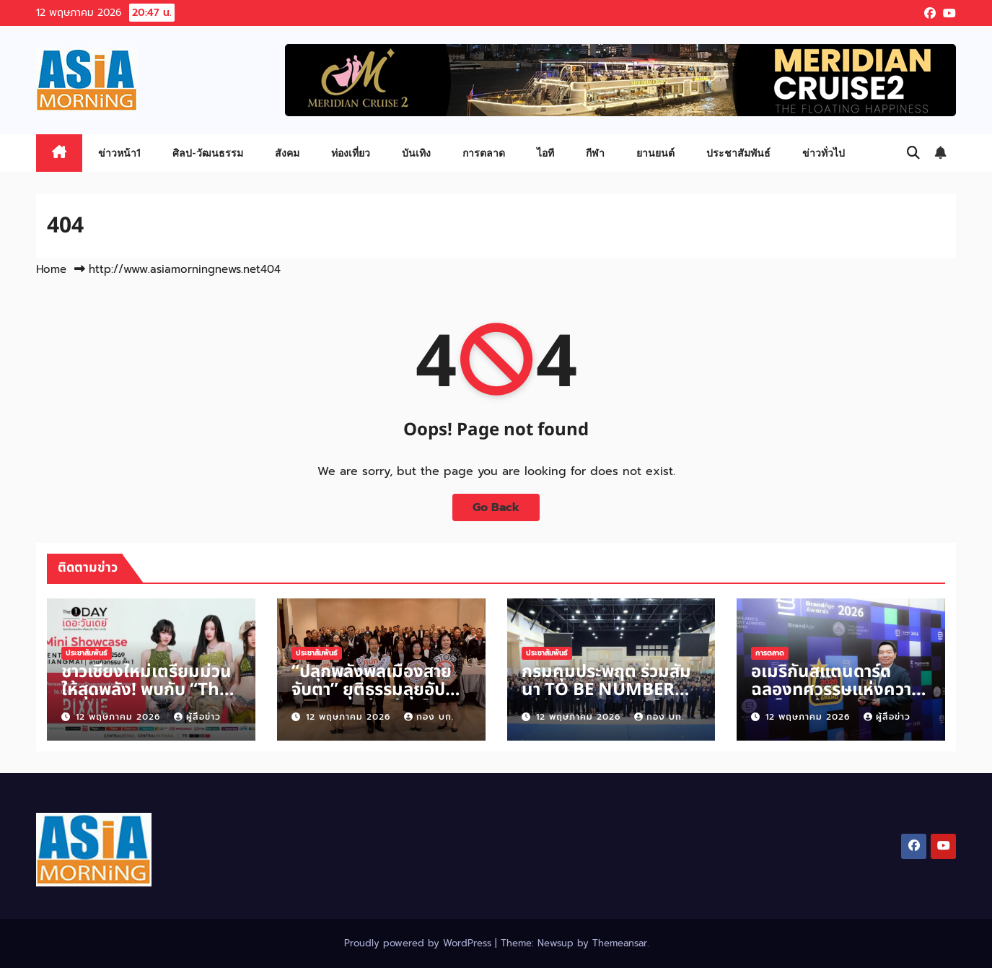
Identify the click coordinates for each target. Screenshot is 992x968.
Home (51, 269)
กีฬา (595, 153)
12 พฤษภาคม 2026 (120, 716)
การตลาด (483, 153)
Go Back (496, 507)
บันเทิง (416, 153)
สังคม (287, 153)
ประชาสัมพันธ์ (738, 153)
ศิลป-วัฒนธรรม (207, 153)
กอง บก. (429, 716)
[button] (913, 153)
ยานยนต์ (655, 153)
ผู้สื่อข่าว (197, 716)
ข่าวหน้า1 (119, 153)
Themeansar (619, 943)
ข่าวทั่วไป (823, 153)
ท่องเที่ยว (350, 153)
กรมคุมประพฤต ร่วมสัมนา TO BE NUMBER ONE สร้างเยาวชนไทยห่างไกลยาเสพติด (606, 699)
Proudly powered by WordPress (419, 943)
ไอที (545, 153)
